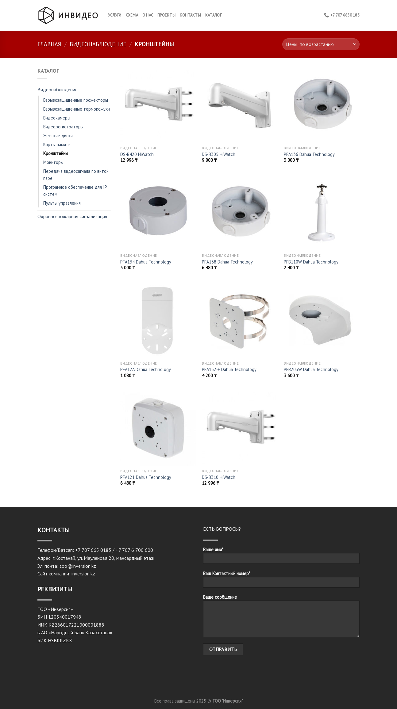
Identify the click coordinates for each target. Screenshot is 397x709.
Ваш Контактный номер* (281, 581)
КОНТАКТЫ (190, 15)
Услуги (114, 15)
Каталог (213, 15)
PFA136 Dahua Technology (309, 154)
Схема (132, 15)
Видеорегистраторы (63, 127)
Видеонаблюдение (98, 44)
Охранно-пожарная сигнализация (72, 216)
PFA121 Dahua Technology (145, 477)
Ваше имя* (281, 557)
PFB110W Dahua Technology (311, 262)
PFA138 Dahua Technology (227, 262)
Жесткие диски (58, 135)
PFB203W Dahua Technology (311, 369)
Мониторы (53, 162)
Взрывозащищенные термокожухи (76, 109)
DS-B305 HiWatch (218, 154)
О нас (147, 15)
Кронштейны (55, 153)
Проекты (166, 15)
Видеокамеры (56, 118)
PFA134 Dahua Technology (145, 262)
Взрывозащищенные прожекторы (75, 100)
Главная (49, 44)
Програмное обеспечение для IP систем (75, 190)
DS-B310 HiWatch (218, 477)
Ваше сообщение (281, 618)
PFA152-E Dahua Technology (229, 369)
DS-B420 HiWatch (137, 154)
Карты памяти (57, 144)
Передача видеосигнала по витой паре (76, 174)
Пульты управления (62, 203)
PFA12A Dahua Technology (145, 369)
